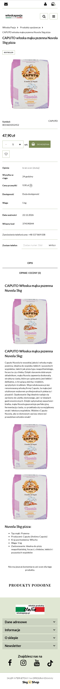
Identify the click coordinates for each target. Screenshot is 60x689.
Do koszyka (40, 144)
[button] (53, 4)
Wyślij (52, 245)
